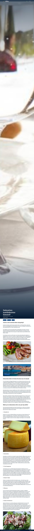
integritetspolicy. (18, 530)
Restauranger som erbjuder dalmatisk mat (20, 391)
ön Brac (19, 480)
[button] (27, 1)
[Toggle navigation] (30, 1)
